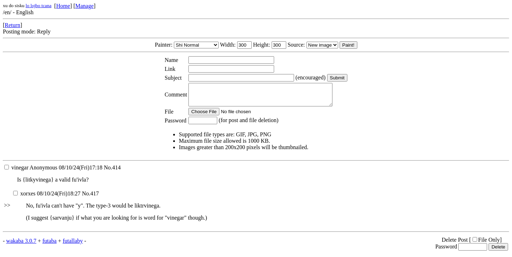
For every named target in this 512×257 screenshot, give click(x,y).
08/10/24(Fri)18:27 (46, 198)
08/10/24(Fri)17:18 (53, 172)
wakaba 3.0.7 (21, 245)
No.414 (112, 172)
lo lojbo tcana (39, 5)
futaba (49, 245)
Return (12, 25)
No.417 (90, 198)
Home (63, 6)
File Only (486, 244)
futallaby (73, 245)
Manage (84, 6)
